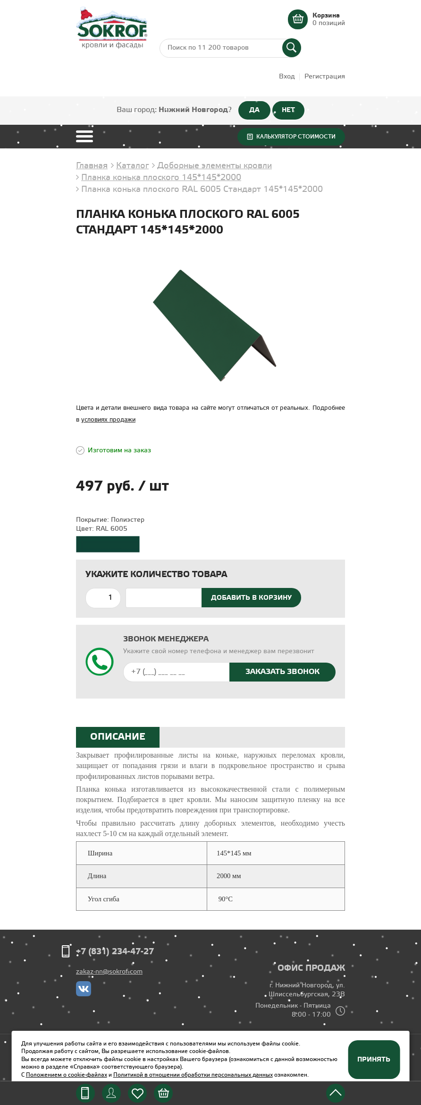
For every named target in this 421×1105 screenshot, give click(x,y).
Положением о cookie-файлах (66, 1075)
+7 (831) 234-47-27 (115, 952)
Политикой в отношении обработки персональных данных (193, 1075)
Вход (287, 77)
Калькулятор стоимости (296, 136)
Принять (373, 1059)
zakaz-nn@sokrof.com (109, 972)
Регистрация (324, 77)
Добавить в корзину (251, 598)
